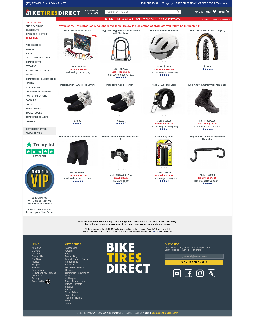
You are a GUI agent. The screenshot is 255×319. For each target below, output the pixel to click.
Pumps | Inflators (36, 96)
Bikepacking (71, 256)
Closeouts (32, 30)
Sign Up (169, 3)
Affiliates (36, 253)
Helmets (31, 74)
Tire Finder (32, 38)
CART (224, 12)
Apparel (31, 49)
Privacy (35, 278)
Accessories (33, 45)
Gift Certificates (36, 129)
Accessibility (41, 281)
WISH (211, 12)
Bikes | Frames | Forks (39, 58)
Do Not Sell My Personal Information (44, 274)
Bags (29, 53)
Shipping (156, 231)
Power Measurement (38, 91)
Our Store (37, 259)
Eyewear (31, 66)
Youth (68, 303)
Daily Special (34, 22)
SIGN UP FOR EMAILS (194, 262)
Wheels (30, 121)
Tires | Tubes (33, 108)
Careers (36, 250)
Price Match (38, 270)
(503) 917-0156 (33, 3)
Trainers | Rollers (37, 117)
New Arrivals (34, 133)
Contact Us (37, 256)
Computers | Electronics (41, 79)
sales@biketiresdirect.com (164, 313)
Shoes (29, 104)
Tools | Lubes (34, 113)
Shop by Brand (35, 26)
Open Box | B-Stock (37, 34)
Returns (36, 267)
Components (33, 62)
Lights (30, 83)
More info (224, 3)
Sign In (199, 12)
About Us (36, 248)
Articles (35, 262)
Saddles (31, 100)
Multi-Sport (33, 87)
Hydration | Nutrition (39, 70)
